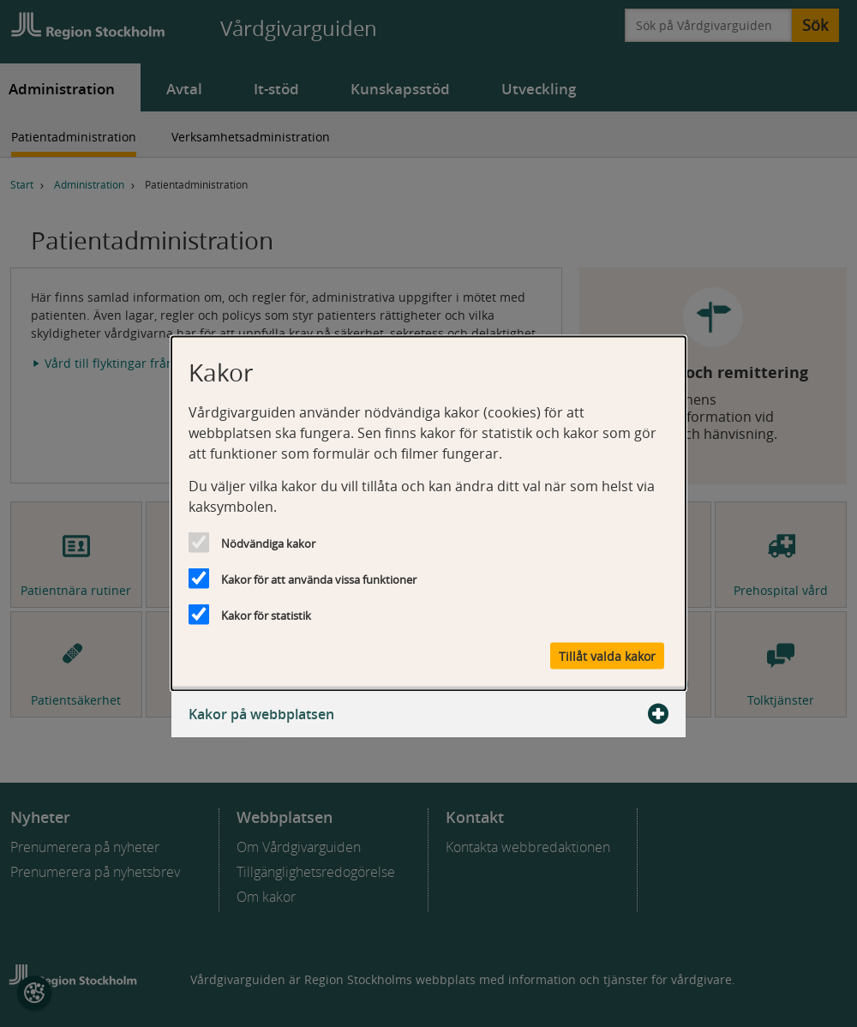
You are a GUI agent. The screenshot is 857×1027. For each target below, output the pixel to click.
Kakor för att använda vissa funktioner (319, 579)
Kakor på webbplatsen (428, 714)
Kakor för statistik (266, 615)
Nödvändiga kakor (268, 543)
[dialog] (428, 514)
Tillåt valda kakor (607, 656)
